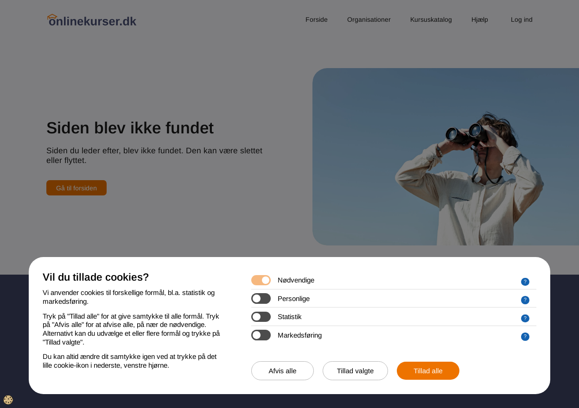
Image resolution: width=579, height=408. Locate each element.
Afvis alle (283, 371)
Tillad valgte (355, 371)
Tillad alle (428, 371)
